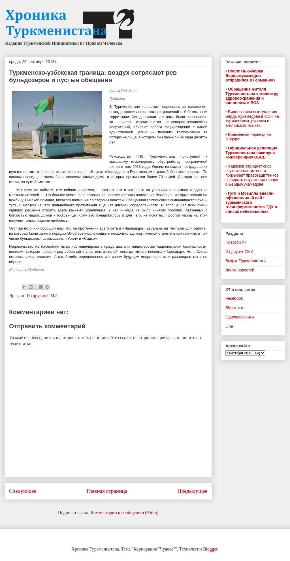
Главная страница (106, 491)
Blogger (210, 549)
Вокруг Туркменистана (245, 260)
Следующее (22, 491)
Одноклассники (239, 317)
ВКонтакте (234, 307)
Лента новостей (239, 270)
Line (229, 326)
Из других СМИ (42, 295)
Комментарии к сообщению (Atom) (125, 512)
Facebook (234, 298)
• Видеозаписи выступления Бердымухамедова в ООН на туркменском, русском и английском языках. (252, 119)
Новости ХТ (236, 242)
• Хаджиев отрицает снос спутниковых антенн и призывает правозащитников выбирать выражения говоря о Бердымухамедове (251, 175)
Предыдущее (192, 491)
